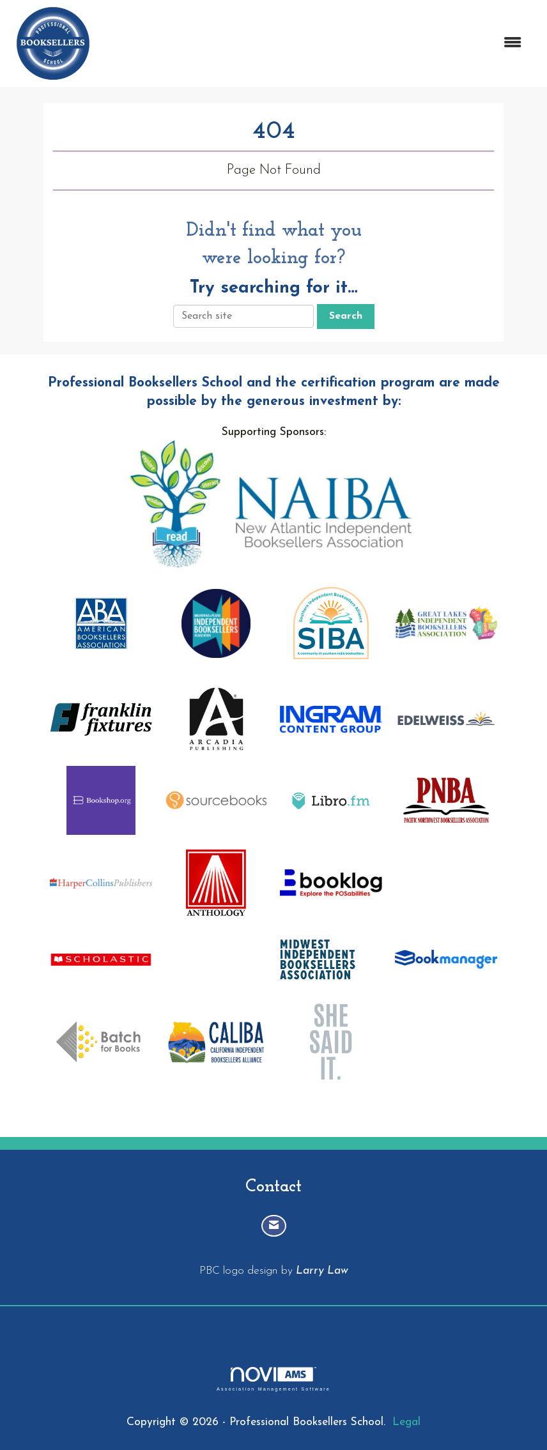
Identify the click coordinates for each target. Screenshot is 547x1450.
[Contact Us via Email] (273, 1226)
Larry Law (322, 1270)
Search (345, 316)
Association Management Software (273, 1379)
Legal (406, 1422)
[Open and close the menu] (315, 43)
